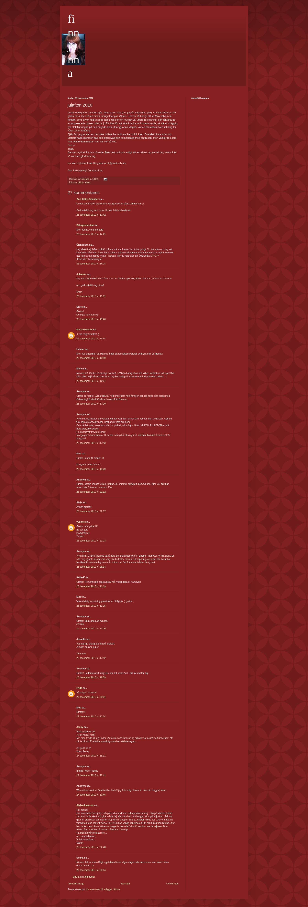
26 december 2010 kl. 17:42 (91, 658)
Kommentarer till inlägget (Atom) (103, 889)
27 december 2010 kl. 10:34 (91, 716)
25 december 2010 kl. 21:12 (91, 491)
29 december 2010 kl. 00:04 (91, 870)
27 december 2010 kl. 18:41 (91, 775)
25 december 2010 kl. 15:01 (91, 296)
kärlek (88, 182)
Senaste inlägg (76, 883)
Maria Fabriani (84, 329)
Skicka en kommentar (83, 876)
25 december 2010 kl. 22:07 (91, 511)
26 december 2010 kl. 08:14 (91, 566)
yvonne (80, 521)
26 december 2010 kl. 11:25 (91, 605)
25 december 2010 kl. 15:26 (91, 319)
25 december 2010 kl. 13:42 (91, 214)
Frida (79, 688)
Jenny (79, 727)
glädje (81, 182)
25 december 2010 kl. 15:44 (91, 338)
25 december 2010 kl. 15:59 (91, 358)
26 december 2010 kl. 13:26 (91, 628)
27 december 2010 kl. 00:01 (91, 697)
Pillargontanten (85, 225)
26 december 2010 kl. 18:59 (91, 677)
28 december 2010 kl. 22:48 (91, 847)
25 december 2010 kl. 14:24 (91, 263)
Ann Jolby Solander (87, 199)
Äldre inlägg (172, 883)
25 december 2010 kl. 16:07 (91, 381)
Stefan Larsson (85, 805)
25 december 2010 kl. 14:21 (91, 234)
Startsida (125, 883)
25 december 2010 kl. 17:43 (91, 443)
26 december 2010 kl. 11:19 (91, 586)
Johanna (81, 274)
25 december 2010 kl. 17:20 (91, 403)
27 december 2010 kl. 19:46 (91, 794)
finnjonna (73, 45)
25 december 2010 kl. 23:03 (91, 540)
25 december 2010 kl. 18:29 (91, 469)
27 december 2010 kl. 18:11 (91, 755)
